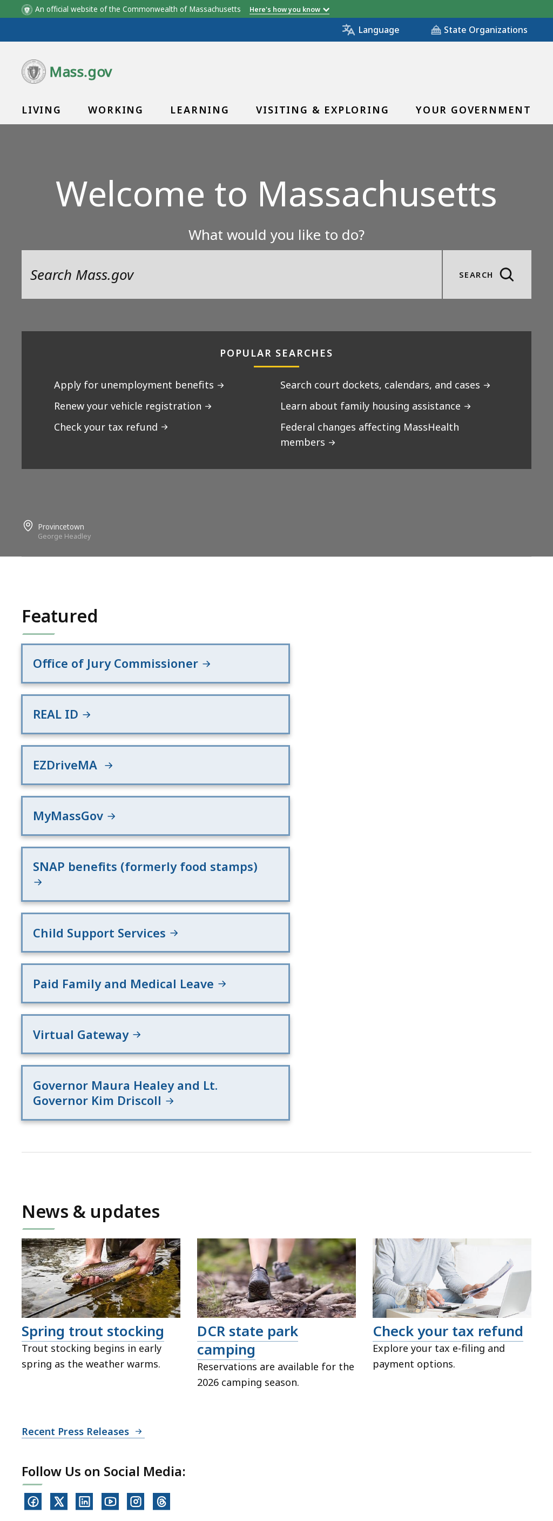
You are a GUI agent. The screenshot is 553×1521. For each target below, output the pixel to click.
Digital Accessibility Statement (91, 1430)
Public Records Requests (385, 1430)
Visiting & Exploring (322, 109)
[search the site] (232, 274)
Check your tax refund (448, 1130)
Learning (199, 109)
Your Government (473, 109)
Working (116, 109)
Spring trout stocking (93, 1130)
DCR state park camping (247, 1139)
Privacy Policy (209, 1430)
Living (42, 109)
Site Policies (284, 1430)
